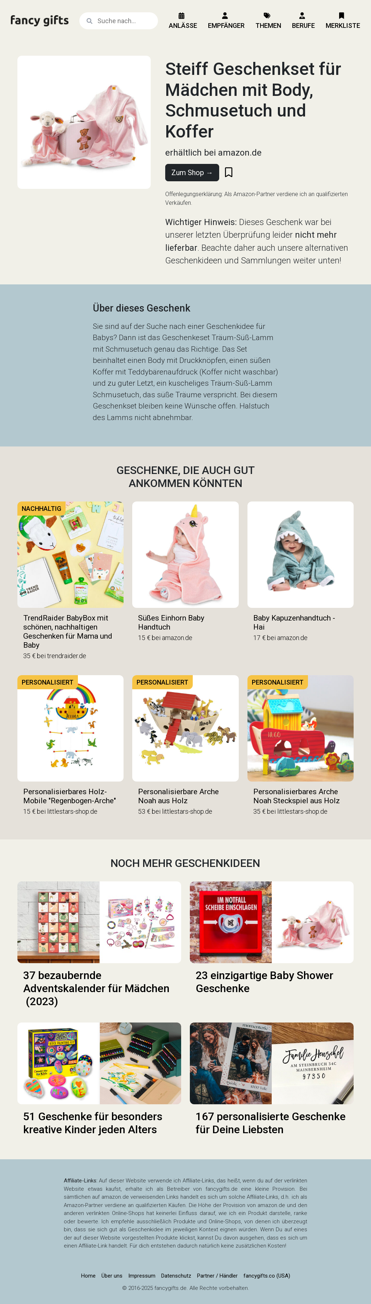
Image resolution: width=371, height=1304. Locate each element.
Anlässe (183, 20)
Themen (268, 20)
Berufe (303, 20)
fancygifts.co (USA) (266, 1276)
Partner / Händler (217, 1276)
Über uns (111, 1276)
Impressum (141, 1276)
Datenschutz (176, 1276)
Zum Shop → (192, 172)
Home (88, 1276)
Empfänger (226, 20)
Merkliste (343, 20)
